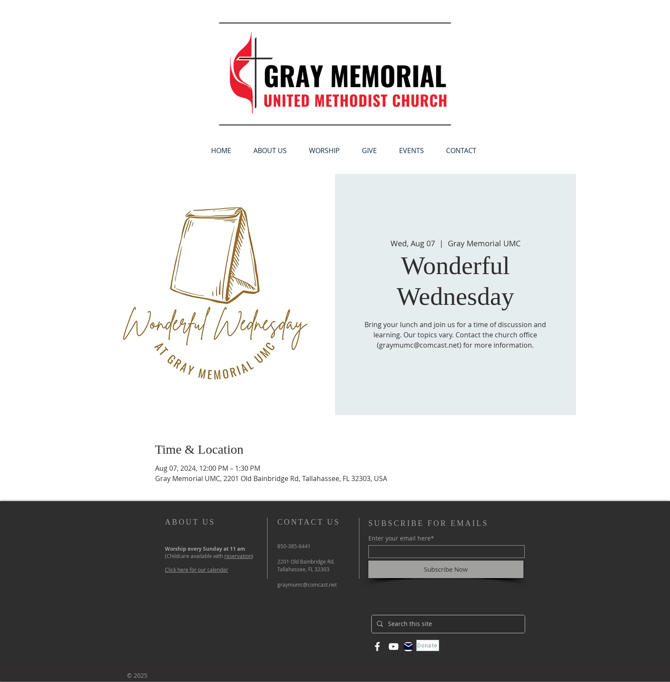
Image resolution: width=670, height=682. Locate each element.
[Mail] (408, 646)
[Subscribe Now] (445, 569)
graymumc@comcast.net (307, 584)
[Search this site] (447, 624)
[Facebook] (377, 646)
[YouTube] (394, 646)
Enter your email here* (401, 538)
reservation (238, 555)
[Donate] (427, 645)
